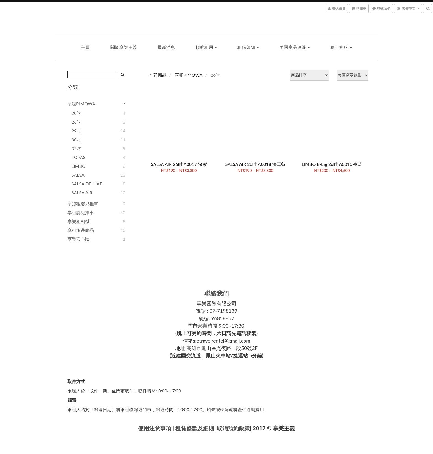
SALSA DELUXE (87, 183)
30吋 (76, 139)
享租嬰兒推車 (80, 212)
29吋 (76, 130)
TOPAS (78, 157)
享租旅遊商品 (80, 230)
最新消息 (166, 47)
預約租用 (206, 47)
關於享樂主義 (123, 47)
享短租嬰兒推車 (82, 203)
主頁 (85, 47)
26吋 (76, 121)
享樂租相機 (78, 221)
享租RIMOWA (81, 103)
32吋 (76, 148)
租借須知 (248, 47)
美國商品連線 (294, 47)
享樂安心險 (78, 238)
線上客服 (341, 47)
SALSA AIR (82, 192)
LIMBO (79, 166)
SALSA (78, 174)
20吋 (76, 113)
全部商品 (158, 75)
